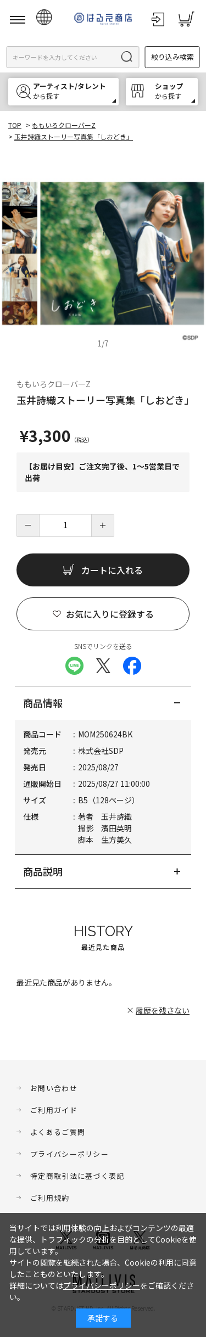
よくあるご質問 (57, 1132)
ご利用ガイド (53, 1110)
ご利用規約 (50, 1198)
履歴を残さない (163, 1010)
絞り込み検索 (172, 57)
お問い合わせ (53, 1088)
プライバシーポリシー (69, 1154)
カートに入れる (112, 570)
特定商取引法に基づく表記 (77, 1176)
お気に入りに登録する (110, 613)
